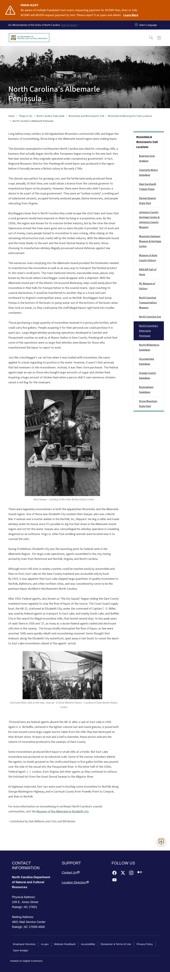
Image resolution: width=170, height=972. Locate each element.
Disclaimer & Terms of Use (116, 944)
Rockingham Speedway (146, 389)
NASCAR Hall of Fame (147, 272)
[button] (149, 38)
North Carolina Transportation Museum (148, 302)
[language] (148, 25)
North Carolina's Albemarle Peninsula (148, 331)
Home (11, 116)
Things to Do (25, 116)
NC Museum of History (147, 286)
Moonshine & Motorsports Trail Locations (130, 116)
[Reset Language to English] (136, 25)
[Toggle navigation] (162, 38)
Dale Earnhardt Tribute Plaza (147, 186)
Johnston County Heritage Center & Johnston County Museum (149, 219)
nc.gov (45, 944)
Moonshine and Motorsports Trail (86, 116)
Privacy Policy (145, 944)
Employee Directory (24, 944)
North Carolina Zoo (150, 317)
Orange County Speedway (147, 375)
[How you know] (70, 25)
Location (75, 882)
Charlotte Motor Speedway (148, 172)
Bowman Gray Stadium (147, 158)
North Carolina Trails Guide (50, 116)
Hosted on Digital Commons (26, 960)
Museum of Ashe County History (148, 258)
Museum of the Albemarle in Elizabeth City (62, 811)
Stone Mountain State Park (148, 403)
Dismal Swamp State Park (147, 200)
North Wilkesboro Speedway (149, 347)
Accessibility (88, 944)
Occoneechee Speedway (146, 361)
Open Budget (20, 950)
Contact (71, 872)
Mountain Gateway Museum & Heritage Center (150, 241)
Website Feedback (65, 944)
